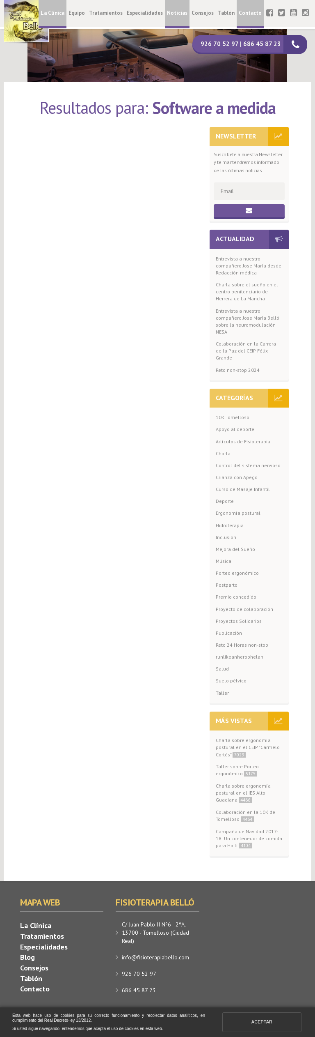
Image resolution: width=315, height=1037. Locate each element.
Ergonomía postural (238, 513)
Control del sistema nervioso (248, 465)
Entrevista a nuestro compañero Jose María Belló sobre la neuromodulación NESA (247, 321)
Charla (223, 453)
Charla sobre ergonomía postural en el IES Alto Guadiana (243, 793)
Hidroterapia (230, 525)
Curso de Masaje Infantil (243, 489)
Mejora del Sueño (235, 549)
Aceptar (261, 1021)
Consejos (203, 12)
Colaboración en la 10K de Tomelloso (245, 815)
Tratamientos (106, 12)
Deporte (225, 501)
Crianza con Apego (237, 477)
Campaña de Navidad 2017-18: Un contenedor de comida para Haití (249, 838)
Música (223, 561)
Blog (27, 957)
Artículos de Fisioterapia (243, 441)
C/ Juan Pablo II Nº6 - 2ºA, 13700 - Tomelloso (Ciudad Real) (155, 933)
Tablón (226, 12)
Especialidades (145, 12)
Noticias (177, 12)
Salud (222, 669)
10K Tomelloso (232, 417)
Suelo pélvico (231, 681)
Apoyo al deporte (235, 429)
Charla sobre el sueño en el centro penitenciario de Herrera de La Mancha (247, 291)
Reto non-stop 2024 (238, 370)
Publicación (229, 633)
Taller (222, 693)
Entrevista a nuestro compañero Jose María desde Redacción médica (248, 266)
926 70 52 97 (139, 973)
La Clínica (52, 12)
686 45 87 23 (139, 990)
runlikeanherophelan (239, 657)
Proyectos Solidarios (239, 621)
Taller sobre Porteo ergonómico (237, 770)
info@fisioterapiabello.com (155, 957)
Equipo (76, 12)
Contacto (250, 12)
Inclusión (226, 537)
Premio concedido (236, 597)
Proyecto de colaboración (244, 609)
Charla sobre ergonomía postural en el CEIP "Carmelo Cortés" (248, 747)
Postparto (226, 585)
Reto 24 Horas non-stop (242, 645)
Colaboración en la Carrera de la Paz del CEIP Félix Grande (246, 351)
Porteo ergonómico (237, 573)
